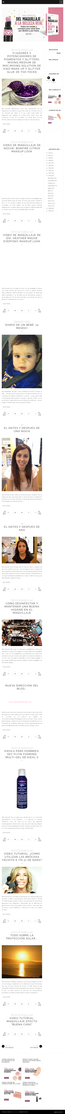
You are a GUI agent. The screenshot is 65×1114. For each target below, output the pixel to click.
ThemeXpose (15, 1111)
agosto (50, 188)
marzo (50, 201)
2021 (49, 153)
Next (39, 465)
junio (49, 193)
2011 (49, 208)
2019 (49, 158)
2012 (49, 175)
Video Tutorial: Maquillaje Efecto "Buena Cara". (22, 1021)
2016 (49, 165)
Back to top (58, 1112)
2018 (49, 160)
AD (22, 425)
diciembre (51, 178)
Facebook (53, 81)
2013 (49, 173)
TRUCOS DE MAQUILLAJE (22, 50)
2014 (49, 170)
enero (50, 206)
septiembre (51, 185)
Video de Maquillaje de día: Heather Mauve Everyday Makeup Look (22, 238)
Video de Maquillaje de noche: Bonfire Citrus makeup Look (22, 148)
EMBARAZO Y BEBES (21, 322)
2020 (50, 155)
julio (49, 190)
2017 (49, 163)
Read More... (7, 124)
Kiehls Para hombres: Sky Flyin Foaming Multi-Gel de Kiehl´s (21, 754)
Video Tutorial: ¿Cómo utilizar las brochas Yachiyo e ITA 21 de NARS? (22, 856)
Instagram (49, 79)
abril (49, 198)
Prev (4, 465)
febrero (50, 203)
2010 (49, 211)
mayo (50, 196)
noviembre (51, 180)
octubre (50, 183)
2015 (49, 168)
